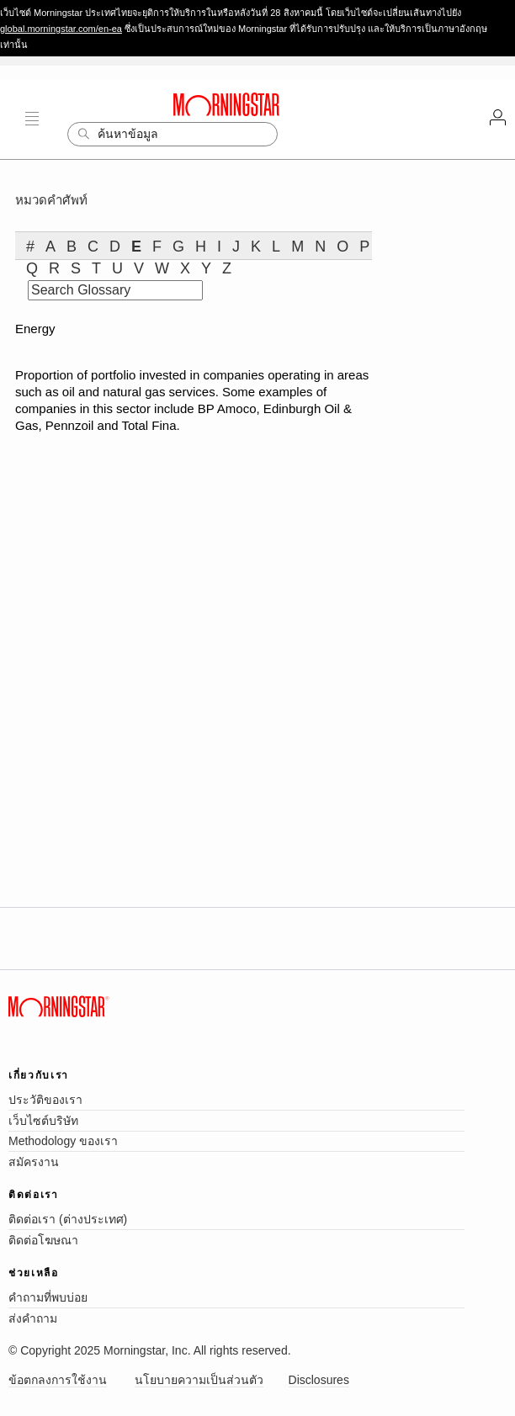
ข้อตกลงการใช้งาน (57, 1380)
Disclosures (319, 1380)
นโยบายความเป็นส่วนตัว (199, 1380)
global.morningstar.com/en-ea (61, 29)
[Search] (172, 134)
